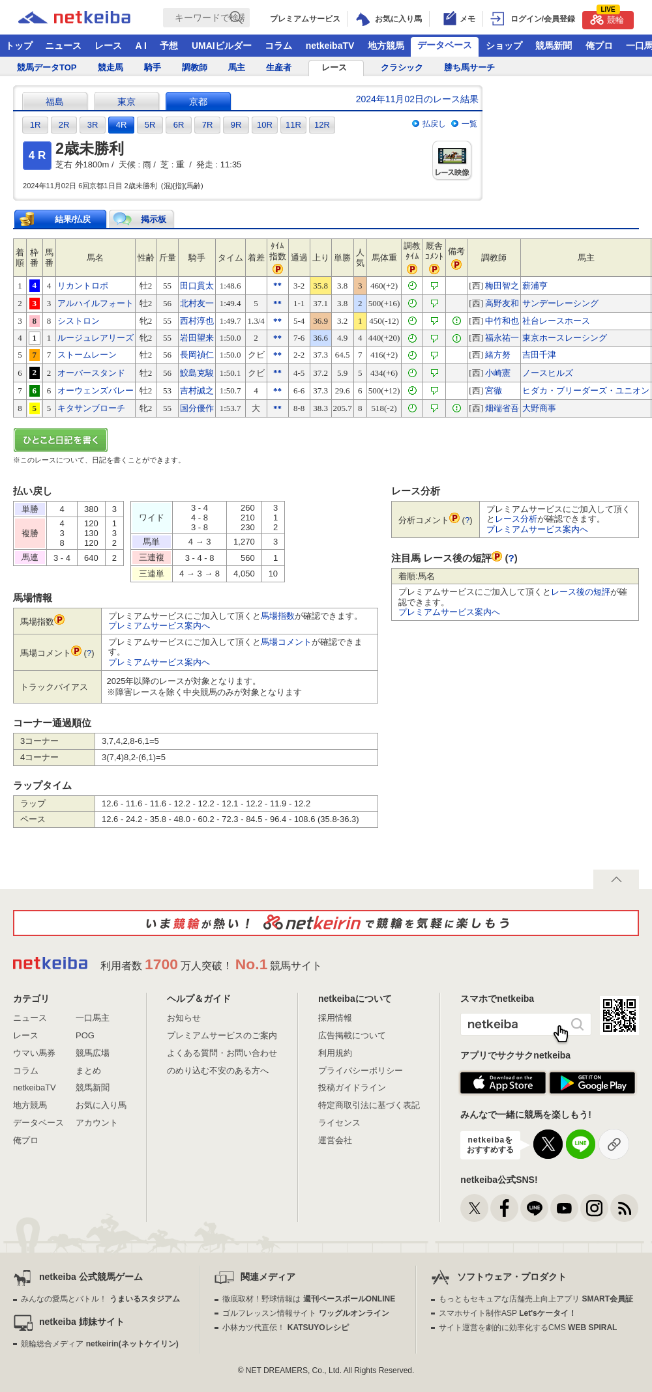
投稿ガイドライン (352, 1087)
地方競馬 (386, 45)
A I (141, 45)
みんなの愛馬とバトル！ (100, 1298)
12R (322, 125)
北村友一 (197, 303)
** (277, 285)
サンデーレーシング (560, 303)
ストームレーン (87, 355)
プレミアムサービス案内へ (159, 626)
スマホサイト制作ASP (507, 1313)
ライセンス (339, 1123)
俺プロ (599, 45)
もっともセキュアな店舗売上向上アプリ (536, 1298)
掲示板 (153, 219)
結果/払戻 (73, 219)
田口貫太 (197, 286)
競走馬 (110, 67)
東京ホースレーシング (564, 338)
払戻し (434, 123)
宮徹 (493, 390)
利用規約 (335, 1053)
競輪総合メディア (99, 1343)
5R (150, 125)
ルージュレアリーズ (95, 338)
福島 (55, 101)
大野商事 (539, 408)
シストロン (78, 321)
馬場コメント (286, 642)
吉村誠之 (197, 390)
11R (293, 125)
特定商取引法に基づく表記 (369, 1105)
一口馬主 (93, 1018)
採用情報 (335, 1018)
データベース (444, 45)
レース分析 (516, 519)
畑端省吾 (502, 408)
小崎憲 (498, 373)
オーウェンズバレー (95, 390)
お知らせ (184, 1018)
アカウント (97, 1123)
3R (92, 125)
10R (265, 125)
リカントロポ (82, 286)
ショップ (504, 45)
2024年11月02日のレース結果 (417, 99)
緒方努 (498, 355)
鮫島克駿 (197, 373)
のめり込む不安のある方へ (218, 1070)
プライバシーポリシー (360, 1070)
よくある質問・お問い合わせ (222, 1053)
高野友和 (502, 303)
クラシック (402, 67)
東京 (126, 101)
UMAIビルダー (222, 45)
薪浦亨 (535, 286)
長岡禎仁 (197, 355)
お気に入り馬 (101, 1105)
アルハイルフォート (95, 303)
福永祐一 (502, 338)
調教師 (194, 67)
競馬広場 (93, 1053)
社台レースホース (556, 321)
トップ (19, 45)
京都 (198, 101)
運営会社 (335, 1140)
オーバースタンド (91, 373)
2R (64, 125)
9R (236, 125)
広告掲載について (352, 1035)
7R (207, 125)
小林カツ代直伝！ (285, 1327)
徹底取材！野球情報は (308, 1298)
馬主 (236, 67)
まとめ (88, 1070)
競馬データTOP (47, 67)
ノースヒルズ (547, 373)
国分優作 (197, 408)
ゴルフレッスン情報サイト (305, 1313)
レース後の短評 (580, 592)
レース (108, 45)
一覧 (469, 123)
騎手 (152, 67)
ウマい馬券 (34, 1053)
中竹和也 (502, 321)
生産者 (278, 67)
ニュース (63, 45)
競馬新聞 (553, 45)
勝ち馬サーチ (469, 67)
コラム (278, 45)
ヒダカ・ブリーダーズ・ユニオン (585, 390)
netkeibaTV (330, 45)
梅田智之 (502, 286)
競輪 (607, 18)
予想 (169, 45)
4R (121, 125)
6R (179, 125)
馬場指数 (278, 616)
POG (85, 1035)
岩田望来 (197, 338)
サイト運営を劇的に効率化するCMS (528, 1327)
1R (35, 125)
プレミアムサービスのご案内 (222, 1035)
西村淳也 (197, 321)
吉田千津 (539, 355)
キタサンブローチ (91, 408)
